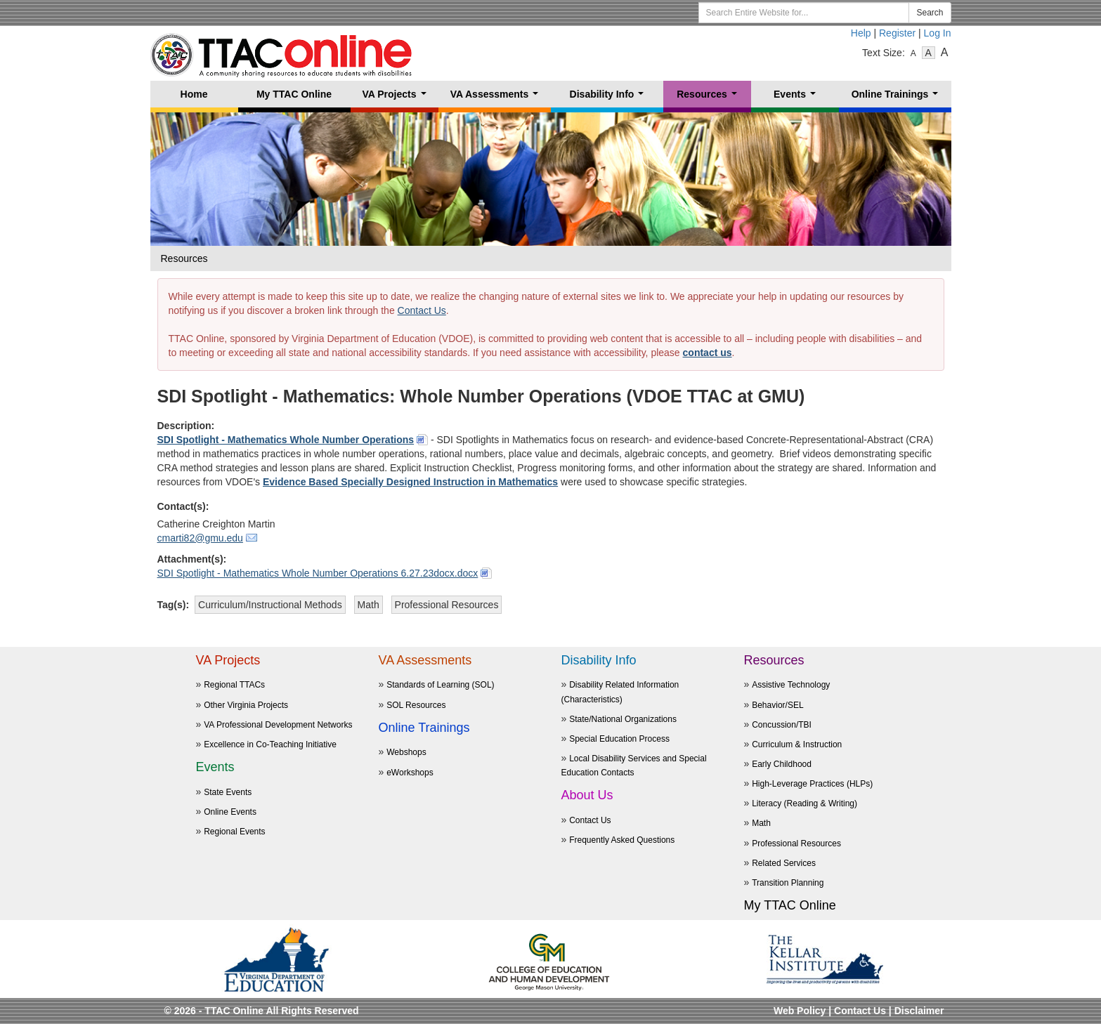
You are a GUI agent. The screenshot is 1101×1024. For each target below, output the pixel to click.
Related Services (784, 863)
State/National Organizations (623, 719)
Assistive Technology (791, 685)
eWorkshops (409, 772)
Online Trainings (898, 97)
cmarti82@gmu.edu (200, 538)
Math (761, 823)
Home (194, 94)
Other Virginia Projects (246, 705)
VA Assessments (497, 97)
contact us (707, 352)
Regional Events (234, 831)
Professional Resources (796, 843)
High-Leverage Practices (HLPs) (812, 784)
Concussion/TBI (782, 725)
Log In (937, 33)
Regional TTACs (234, 685)
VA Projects (396, 97)
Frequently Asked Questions (622, 840)
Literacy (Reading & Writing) (804, 803)
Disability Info (609, 97)
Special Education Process (619, 739)
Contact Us (422, 310)
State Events (228, 792)
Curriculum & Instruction (797, 744)
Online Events (230, 812)
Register (897, 33)
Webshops (406, 752)
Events (797, 97)
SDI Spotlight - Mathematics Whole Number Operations (286, 439)
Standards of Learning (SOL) (440, 685)
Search (929, 13)
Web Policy (800, 1010)
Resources (709, 97)
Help (861, 33)
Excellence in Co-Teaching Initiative (270, 744)
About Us (587, 795)
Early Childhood (782, 764)
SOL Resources (415, 705)
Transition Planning (787, 883)
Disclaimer (919, 1010)
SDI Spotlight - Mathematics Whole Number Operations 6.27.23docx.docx (317, 573)
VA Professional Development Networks (278, 725)
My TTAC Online (294, 94)
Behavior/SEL (777, 705)
